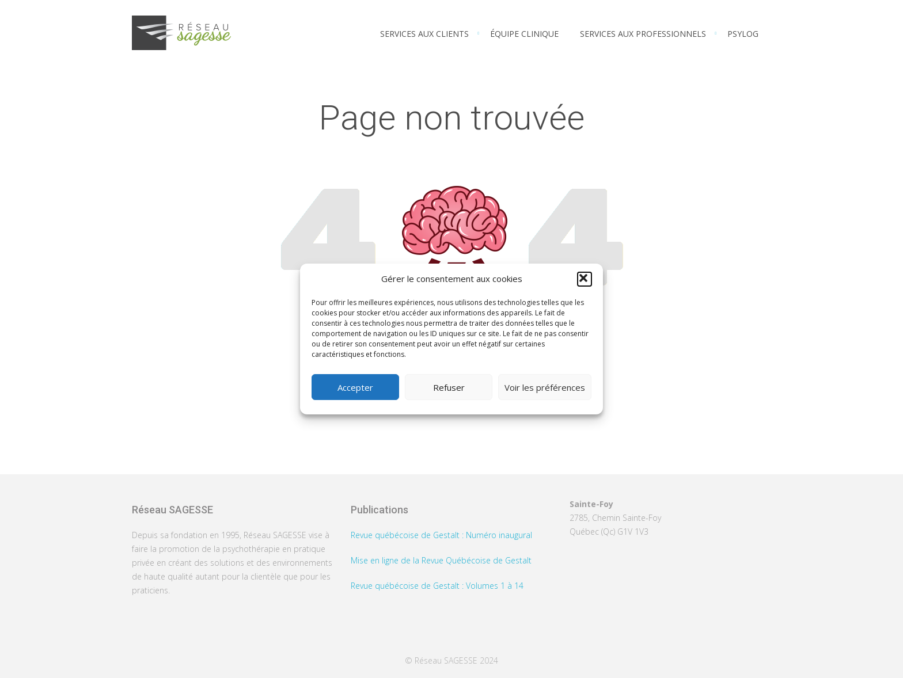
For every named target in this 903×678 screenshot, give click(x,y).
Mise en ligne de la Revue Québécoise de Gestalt (441, 560)
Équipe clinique (524, 33)
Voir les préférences (544, 387)
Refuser (449, 387)
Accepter (355, 387)
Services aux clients (424, 33)
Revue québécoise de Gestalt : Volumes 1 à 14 (437, 585)
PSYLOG (742, 33)
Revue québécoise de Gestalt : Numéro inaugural (441, 535)
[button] (584, 279)
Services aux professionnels (643, 33)
